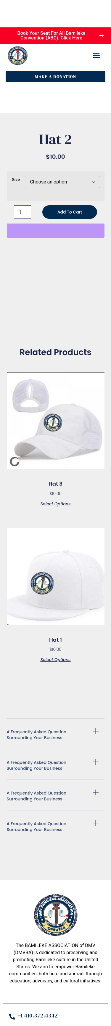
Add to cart (69, 212)
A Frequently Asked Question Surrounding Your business (37, 735)
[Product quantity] (22, 212)
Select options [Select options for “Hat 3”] (55, 503)
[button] (96, 55)
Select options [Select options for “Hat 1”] (55, 659)
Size (16, 180)
